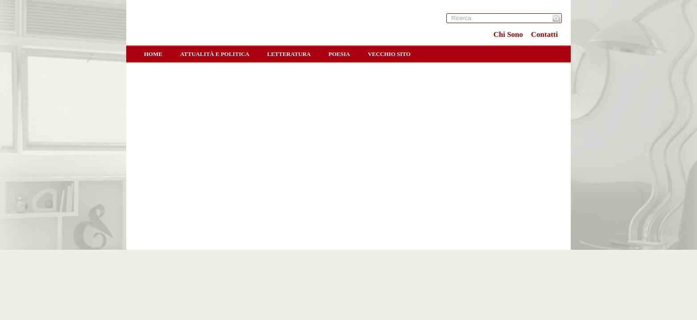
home (153, 54)
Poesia (339, 54)
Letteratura (289, 54)
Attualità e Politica (214, 54)
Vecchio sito (389, 54)
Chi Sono (508, 34)
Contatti (544, 34)
